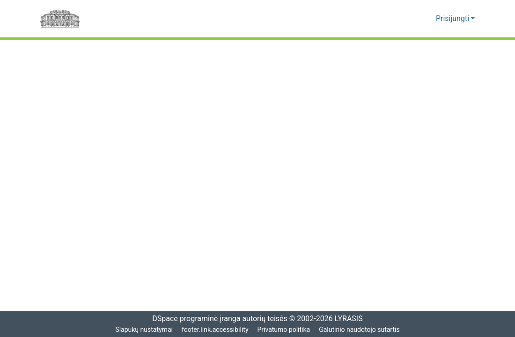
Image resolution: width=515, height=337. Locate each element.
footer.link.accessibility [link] (215, 329)
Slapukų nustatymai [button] (142, 329)
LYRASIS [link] (350, 319)
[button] (414, 18)
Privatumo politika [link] (284, 329)
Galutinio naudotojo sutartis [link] (360, 329)
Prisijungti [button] (454, 19)
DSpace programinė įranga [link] (193, 319)
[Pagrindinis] (60, 18)
